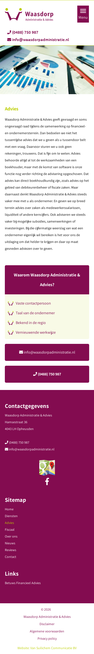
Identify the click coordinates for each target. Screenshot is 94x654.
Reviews (10, 550)
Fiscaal (10, 529)
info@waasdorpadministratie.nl (38, 39)
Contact (10, 557)
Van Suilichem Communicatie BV (53, 648)
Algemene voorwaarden (47, 631)
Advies (9, 523)
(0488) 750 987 (22, 32)
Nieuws (10, 543)
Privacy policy (47, 638)
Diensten (11, 516)
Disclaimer (47, 624)
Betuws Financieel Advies (23, 583)
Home (9, 509)
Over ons (11, 536)
